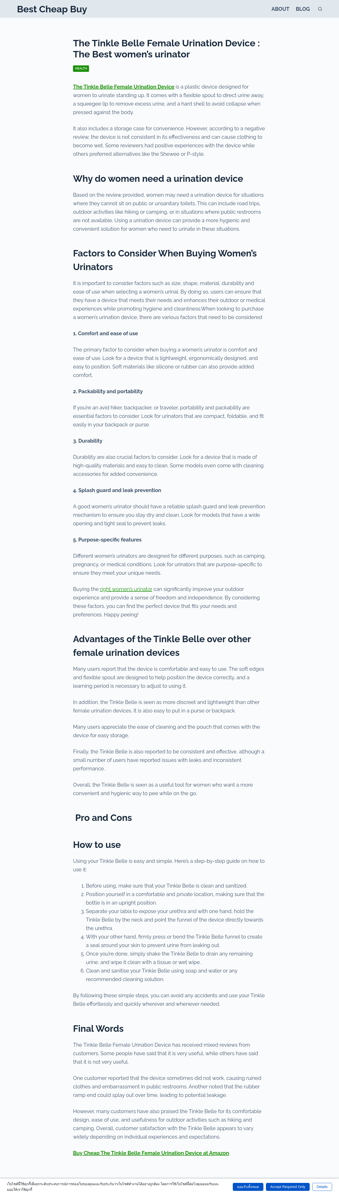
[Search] (320, 9)
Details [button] (322, 1187)
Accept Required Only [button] (287, 1187)
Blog (303, 9)
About (280, 9)
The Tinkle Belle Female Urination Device (123, 87)
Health (81, 68)
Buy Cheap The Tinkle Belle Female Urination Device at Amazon (151, 1153)
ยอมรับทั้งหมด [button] (248, 1187)
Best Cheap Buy (52, 9)
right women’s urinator (126, 589)
